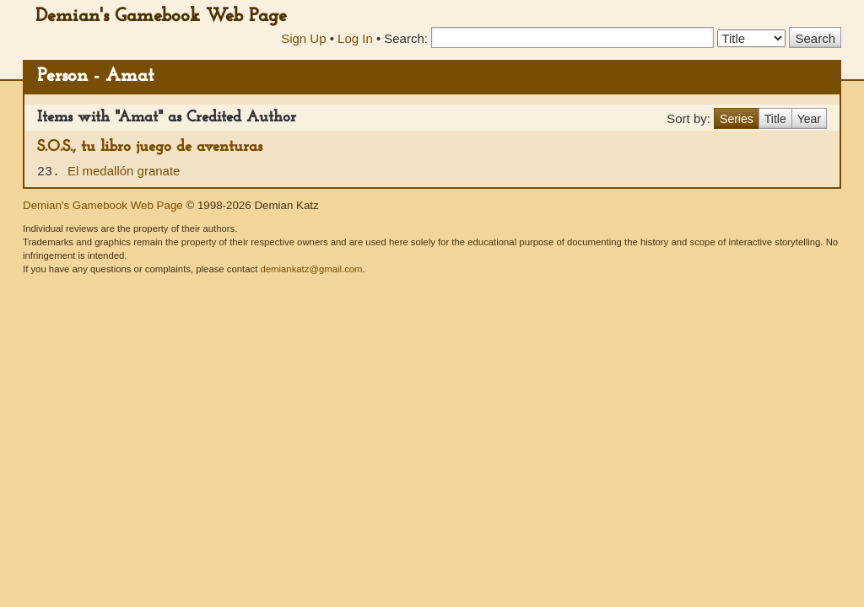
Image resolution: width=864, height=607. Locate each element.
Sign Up (303, 38)
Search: (406, 38)
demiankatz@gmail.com (311, 269)
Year (809, 119)
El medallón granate (124, 171)
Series (736, 119)
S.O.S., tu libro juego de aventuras (149, 147)
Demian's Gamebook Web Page (161, 16)
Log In (355, 38)
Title (775, 119)
